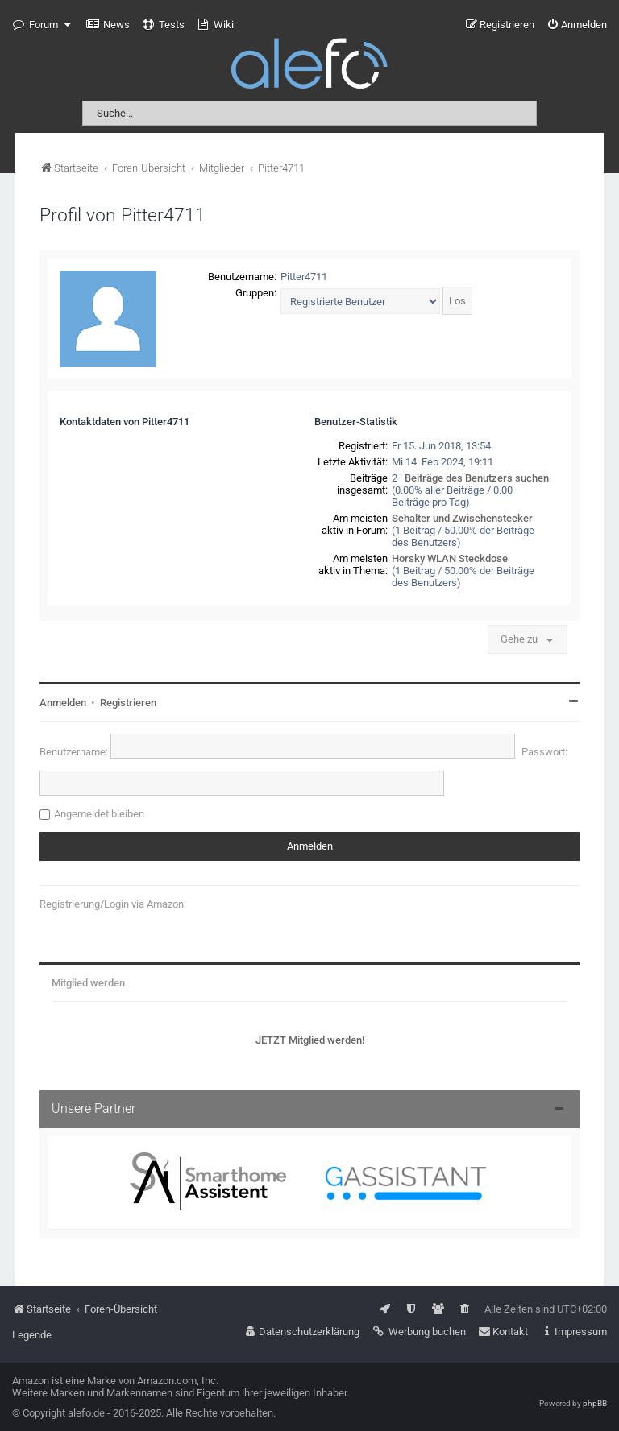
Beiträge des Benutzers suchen (477, 478)
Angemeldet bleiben (99, 814)
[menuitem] (108, 25)
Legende (32, 1335)
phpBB (595, 1403)
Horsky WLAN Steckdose (450, 558)
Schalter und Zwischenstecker (462, 518)
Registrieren (128, 703)
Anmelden (62, 703)
